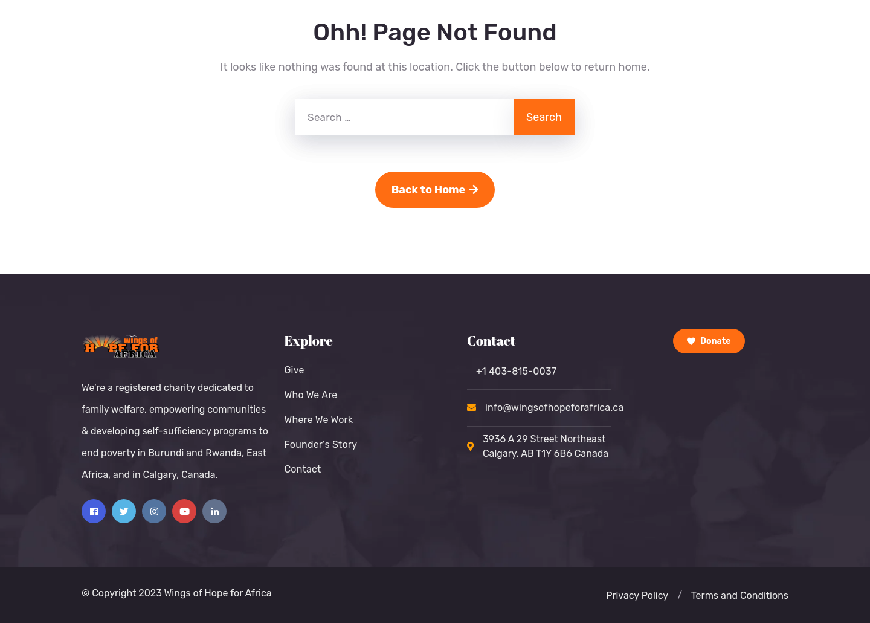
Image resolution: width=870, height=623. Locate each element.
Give (294, 370)
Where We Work (318, 419)
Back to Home (435, 189)
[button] (679, 596)
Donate (709, 341)
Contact (302, 469)
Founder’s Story (320, 444)
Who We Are (310, 395)
